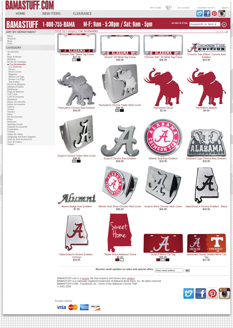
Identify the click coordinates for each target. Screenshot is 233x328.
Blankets (11, 59)
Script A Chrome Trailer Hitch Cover (77, 155)
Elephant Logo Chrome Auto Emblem (206, 158)
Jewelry (11, 111)
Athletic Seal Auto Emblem (163, 158)
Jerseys (10, 109)
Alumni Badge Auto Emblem (77, 206)
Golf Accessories (15, 96)
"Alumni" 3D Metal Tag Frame (120, 57)
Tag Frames (14, 81)
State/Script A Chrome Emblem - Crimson (76, 255)
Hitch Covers (14, 71)
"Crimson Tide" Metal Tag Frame (76, 54)
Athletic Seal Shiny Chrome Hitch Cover (120, 206)
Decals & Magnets (16, 84)
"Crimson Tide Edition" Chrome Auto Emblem (206, 55)
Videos (10, 144)
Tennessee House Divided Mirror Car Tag (206, 255)
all (226, 31)
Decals (11, 69)
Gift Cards (12, 94)
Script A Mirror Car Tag (163, 254)
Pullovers (11, 121)
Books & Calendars (16, 61)
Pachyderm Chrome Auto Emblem (76, 107)
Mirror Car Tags (16, 76)
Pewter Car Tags (16, 79)
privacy (130, 278)
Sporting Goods (15, 124)
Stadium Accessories (17, 126)
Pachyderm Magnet (206, 107)
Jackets (10, 106)
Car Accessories (18, 64)
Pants (10, 114)
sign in (225, 7)
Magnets (12, 74)
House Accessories (16, 101)
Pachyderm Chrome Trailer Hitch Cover (120, 105)
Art (8, 54)
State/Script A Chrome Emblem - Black (206, 206)
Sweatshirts (12, 129)
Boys (9, 41)
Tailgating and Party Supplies (21, 136)
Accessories (13, 51)
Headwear (12, 99)
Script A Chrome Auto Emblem (120, 158)
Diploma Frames (15, 86)
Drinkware (12, 89)
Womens (11, 38)
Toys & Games (14, 141)
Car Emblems (15, 66)
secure (85, 278)
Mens (10, 36)
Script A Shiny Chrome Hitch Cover (163, 206)
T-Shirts (11, 131)
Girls (9, 43)
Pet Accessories (15, 116)
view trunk (155, 7)
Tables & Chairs (15, 134)
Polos (10, 119)
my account (183, 7)
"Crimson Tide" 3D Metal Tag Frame (163, 57)
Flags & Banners (15, 91)
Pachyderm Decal (163, 107)
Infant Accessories (16, 104)
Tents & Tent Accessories (19, 139)
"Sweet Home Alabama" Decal (120, 254)
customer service (206, 7)
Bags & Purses (14, 56)
